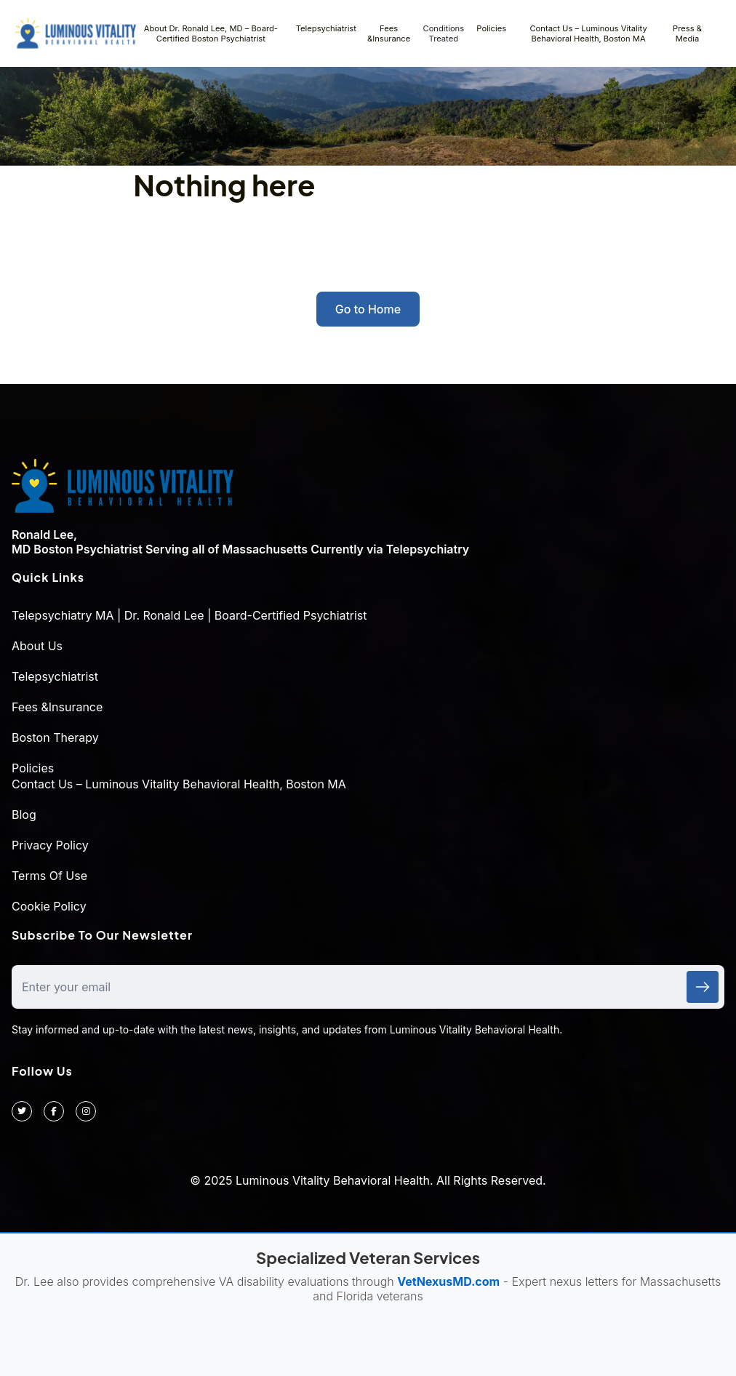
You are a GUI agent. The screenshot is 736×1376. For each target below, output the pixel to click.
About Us (37, 646)
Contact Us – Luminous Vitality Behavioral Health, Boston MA (588, 33)
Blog (24, 814)
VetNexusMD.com (448, 1281)
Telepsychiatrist (326, 28)
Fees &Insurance (388, 33)
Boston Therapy (55, 737)
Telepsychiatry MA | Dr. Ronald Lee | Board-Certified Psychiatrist (189, 615)
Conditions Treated (443, 33)
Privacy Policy (50, 845)
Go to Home (368, 309)
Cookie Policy (49, 906)
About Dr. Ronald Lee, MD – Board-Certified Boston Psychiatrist (211, 33)
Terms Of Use (49, 875)
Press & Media (687, 33)
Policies (491, 28)
